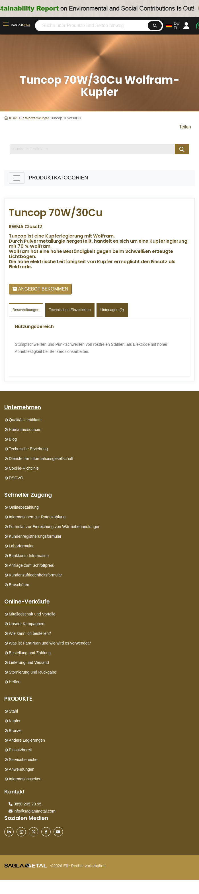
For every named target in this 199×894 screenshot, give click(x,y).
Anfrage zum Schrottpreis (31, 565)
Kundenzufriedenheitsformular (35, 575)
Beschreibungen (26, 310)
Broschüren (19, 584)
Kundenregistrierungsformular (35, 536)
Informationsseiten (25, 779)
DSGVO (16, 478)
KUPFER (16, 118)
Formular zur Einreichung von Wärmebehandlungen (54, 526)
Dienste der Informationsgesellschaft (41, 458)
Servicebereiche (23, 759)
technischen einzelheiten (70, 310)
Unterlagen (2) (112, 310)
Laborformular (21, 546)
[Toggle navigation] (17, 178)
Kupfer (14, 721)
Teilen (185, 126)
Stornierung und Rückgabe (32, 672)
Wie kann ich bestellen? (30, 633)
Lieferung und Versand (29, 662)
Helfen (14, 682)
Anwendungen (21, 769)
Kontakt (14, 792)
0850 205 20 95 (25, 804)
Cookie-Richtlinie (24, 468)
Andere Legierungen (27, 740)
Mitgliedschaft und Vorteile (32, 614)
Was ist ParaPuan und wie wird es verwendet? (50, 643)
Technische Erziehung (28, 449)
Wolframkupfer (37, 118)
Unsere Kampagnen (26, 623)
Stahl (13, 711)
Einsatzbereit (20, 750)
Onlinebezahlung (24, 507)
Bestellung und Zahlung (30, 652)
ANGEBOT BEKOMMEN (40, 289)
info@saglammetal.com (32, 811)
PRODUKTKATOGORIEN (58, 178)
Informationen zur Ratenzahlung (37, 517)
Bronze (15, 730)
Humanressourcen (25, 429)
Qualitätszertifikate (25, 420)
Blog (13, 439)
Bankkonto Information (29, 555)
